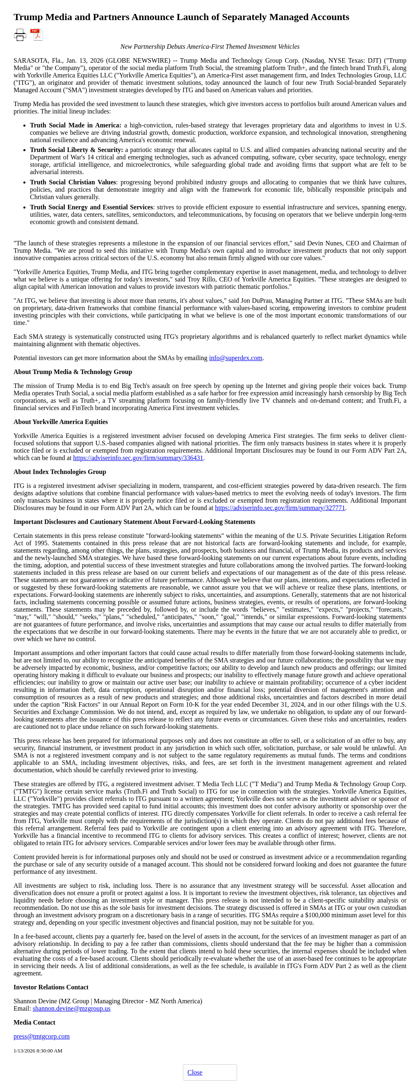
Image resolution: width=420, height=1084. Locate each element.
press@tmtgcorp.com (42, 1036)
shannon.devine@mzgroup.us (72, 1008)
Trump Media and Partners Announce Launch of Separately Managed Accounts (181, 16)
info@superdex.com (235, 357)
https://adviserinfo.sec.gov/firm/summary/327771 (280, 507)
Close (194, 1072)
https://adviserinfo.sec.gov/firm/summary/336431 (138, 457)
